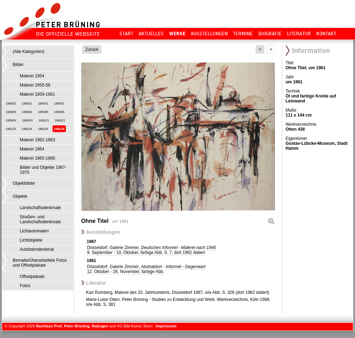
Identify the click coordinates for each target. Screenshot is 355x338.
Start (126, 33)
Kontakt (326, 33)
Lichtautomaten (34, 231)
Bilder (18, 64)
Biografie (270, 33)
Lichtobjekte (31, 240)
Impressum (166, 326)
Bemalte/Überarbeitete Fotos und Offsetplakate (40, 263)
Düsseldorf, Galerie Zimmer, (151, 250)
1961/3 (11, 129)
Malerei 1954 (32, 75)
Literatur (299, 33)
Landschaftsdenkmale (40, 207)
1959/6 (59, 112)
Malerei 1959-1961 (37, 94)
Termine (243, 33)
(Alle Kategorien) (28, 51)
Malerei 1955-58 (35, 85)
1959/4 (27, 112)
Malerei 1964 (32, 149)
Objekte (20, 196)
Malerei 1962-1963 (37, 139)
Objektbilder (24, 183)
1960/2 (11, 103)
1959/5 (43, 112)
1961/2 (60, 120)
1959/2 (59, 103)
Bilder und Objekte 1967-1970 (43, 170)
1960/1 (27, 103)
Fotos (25, 285)
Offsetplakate (32, 276)
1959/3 (11, 112)
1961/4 (27, 129)
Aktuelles (151, 33)
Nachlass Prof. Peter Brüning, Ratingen (72, 326)
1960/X (27, 120)
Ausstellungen (209, 33)
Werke (177, 33)
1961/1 (44, 120)
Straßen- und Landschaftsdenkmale (40, 219)
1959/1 (43, 103)
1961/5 (43, 129)
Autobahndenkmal (37, 249)
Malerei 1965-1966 (37, 158)
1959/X (11, 120)
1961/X (59, 129)
